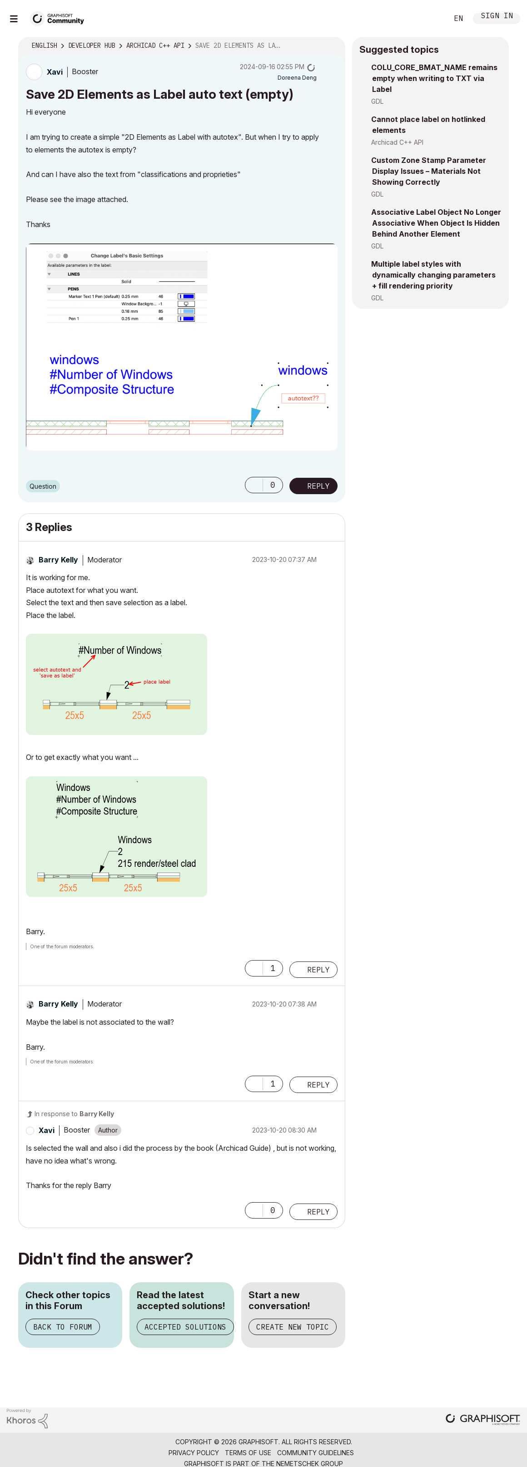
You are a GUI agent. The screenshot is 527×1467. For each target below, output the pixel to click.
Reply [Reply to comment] (318, 969)
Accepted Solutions (185, 1326)
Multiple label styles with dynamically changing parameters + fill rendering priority (433, 274)
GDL (377, 101)
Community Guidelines (315, 1453)
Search (431, 18)
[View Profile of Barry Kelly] (58, 559)
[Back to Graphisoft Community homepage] (60, 17)
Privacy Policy (194, 1453)
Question (43, 486)
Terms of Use (248, 1453)
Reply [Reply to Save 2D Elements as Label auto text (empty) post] (318, 486)
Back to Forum (62, 1326)
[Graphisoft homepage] (483, 1420)
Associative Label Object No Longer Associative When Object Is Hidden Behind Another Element (436, 222)
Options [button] (332, 46)
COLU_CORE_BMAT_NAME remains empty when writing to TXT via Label (434, 78)
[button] (182, 346)
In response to (74, 1114)
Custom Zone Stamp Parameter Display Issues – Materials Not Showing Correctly (428, 171)
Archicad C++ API (397, 142)
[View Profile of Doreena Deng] (297, 77)
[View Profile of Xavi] (55, 71)
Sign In (497, 16)
